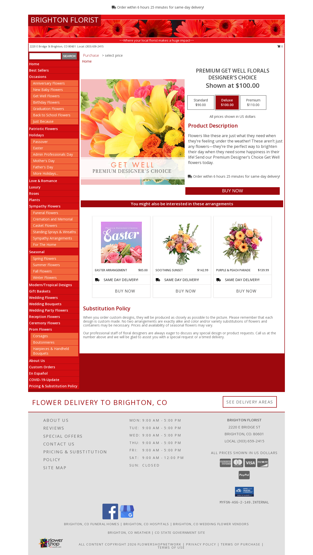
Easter (38, 148)
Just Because (43, 121)
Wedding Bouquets (45, 304)
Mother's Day (44, 160)
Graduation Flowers (48, 108)
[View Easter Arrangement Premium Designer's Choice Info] (121, 242)
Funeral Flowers (45, 212)
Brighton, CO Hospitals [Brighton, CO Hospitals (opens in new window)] (146, 524)
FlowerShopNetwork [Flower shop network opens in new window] (159, 544)
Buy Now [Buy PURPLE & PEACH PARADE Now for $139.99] (246, 291)
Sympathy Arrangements (52, 238)
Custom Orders (42, 367)
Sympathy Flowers (44, 206)
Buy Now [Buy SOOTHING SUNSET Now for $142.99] (186, 291)
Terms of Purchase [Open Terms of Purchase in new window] (240, 544)
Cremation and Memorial (53, 219)
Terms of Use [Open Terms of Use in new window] (171, 547)
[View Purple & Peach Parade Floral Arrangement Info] (242, 242)
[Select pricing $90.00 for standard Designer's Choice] (201, 103)
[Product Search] (45, 56)
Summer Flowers (46, 264)
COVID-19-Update (44, 379)
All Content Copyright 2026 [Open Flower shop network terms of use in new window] (107, 544)
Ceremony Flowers (44, 323)
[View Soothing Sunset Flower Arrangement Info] (182, 242)
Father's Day (43, 167)
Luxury (35, 187)
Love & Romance (43, 180)
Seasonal (37, 252)
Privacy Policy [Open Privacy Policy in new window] (201, 544)
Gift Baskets (39, 291)
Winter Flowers (45, 277)
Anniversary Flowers (49, 83)
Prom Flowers (40, 329)
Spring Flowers (44, 258)
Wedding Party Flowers (48, 310)
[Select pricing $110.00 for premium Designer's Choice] (253, 103)
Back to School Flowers (51, 115)
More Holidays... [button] (45, 173)
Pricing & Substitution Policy (53, 386)
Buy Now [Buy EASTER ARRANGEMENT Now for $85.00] (125, 291)
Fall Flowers (42, 271)
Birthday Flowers (46, 102)
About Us (37, 360)
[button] (244, 492)
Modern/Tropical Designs (50, 285)
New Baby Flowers (48, 89)
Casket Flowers (45, 225)
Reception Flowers (44, 316)
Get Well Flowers (46, 96)
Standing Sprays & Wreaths (54, 231)
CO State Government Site (180, 532)
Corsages (40, 336)
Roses (34, 193)
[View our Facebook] (110, 518)
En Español (38, 373)
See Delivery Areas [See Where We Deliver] (249, 402)
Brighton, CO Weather (129, 532)
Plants (34, 199)
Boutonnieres (44, 342)
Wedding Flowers (43, 297)
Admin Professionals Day (53, 154)
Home (34, 64)
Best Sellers (39, 70)
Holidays (36, 135)
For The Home (44, 244)
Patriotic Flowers (43, 128)
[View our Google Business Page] (127, 518)
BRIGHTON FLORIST (65, 20)
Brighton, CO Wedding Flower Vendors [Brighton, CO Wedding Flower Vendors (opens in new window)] (211, 524)
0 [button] (280, 46)
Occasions (37, 76)
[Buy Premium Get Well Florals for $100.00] (232, 191)
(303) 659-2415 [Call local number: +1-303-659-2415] (94, 46)
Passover (40, 141)
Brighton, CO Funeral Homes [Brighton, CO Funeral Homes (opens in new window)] (91, 524)
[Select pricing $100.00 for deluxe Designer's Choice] (227, 103)
